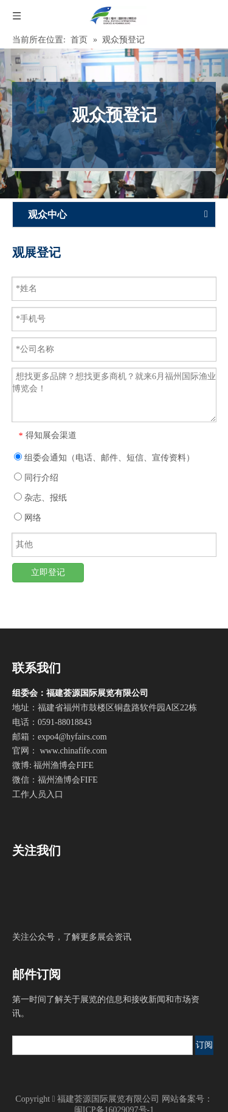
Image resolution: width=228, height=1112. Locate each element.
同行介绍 (36, 477)
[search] (102, 1045)
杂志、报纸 (40, 497)
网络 (27, 517)
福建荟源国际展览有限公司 (108, 1099)
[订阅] (204, 1045)
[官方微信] (34, 897)
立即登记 (48, 572)
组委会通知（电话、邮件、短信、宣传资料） (104, 457)
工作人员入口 (37, 794)
